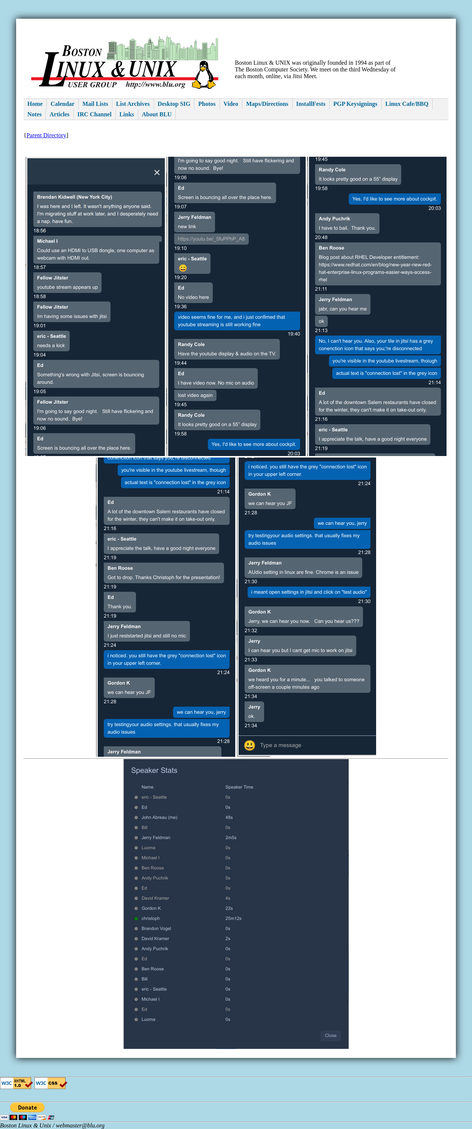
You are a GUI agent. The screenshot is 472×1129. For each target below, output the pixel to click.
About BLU (157, 114)
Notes (34, 114)
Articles (59, 114)
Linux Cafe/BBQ (407, 104)
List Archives (133, 104)
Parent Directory (46, 135)
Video (231, 104)
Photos (206, 104)
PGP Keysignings (355, 104)
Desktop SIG (174, 104)
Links (126, 114)
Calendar (63, 104)
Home (35, 104)
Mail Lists (95, 104)
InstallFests (311, 104)
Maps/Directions (267, 104)
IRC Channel (95, 114)
